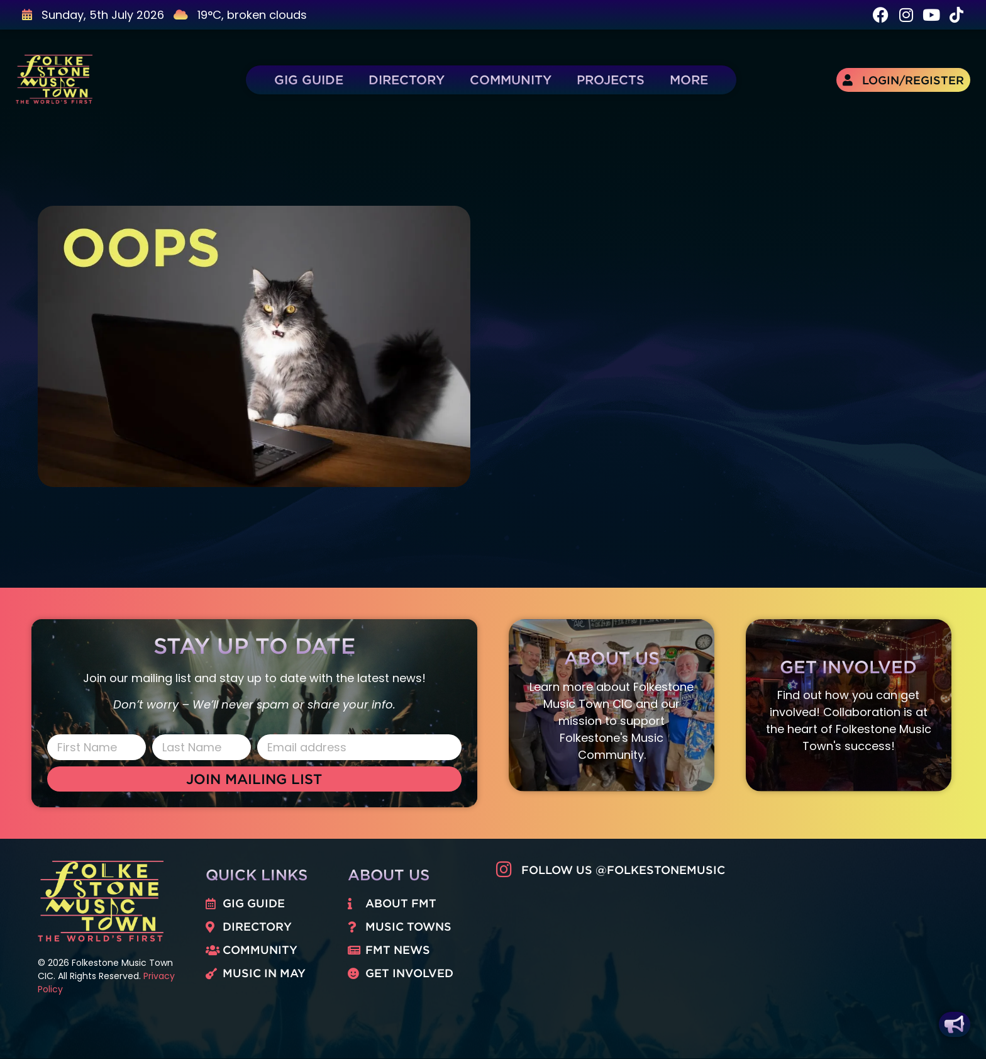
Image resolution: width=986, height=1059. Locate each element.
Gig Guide (308, 79)
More (689, 79)
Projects (611, 79)
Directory (406, 79)
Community (510, 79)
